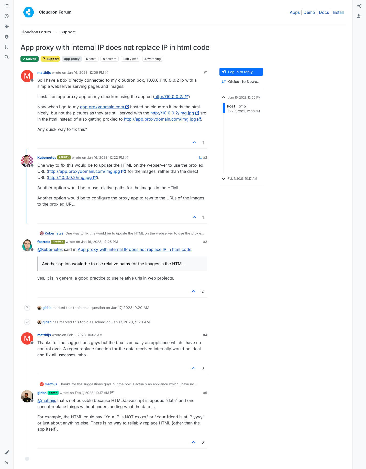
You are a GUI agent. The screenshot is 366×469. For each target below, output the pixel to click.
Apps (295, 12)
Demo (309, 12)
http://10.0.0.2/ (171, 96)
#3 (205, 242)
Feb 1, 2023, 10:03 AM (85, 335)
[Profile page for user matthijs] (27, 76)
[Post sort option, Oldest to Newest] (241, 82)
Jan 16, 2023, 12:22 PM (105, 157)
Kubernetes (46, 157)
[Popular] (6, 37)
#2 (205, 157)
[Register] (359, 16)
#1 (205, 72)
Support (50, 59)
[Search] (6, 57)
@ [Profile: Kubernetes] (50, 249)
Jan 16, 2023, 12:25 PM (99, 242)
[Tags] (6, 27)
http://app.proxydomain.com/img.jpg (162, 119)
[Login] (359, 6)
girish (46, 307)
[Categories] (6, 6)
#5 (205, 393)
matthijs (44, 72)
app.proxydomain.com (104, 106)
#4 (205, 335)
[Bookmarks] (6, 47)
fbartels (43, 242)
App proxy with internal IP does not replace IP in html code (134, 249)
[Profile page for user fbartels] (27, 245)
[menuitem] (359, 6)
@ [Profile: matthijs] (46, 400)
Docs (324, 12)
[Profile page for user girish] (27, 396)
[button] (6, 453)
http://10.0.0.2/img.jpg (174, 112)
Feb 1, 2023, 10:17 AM (92, 393)
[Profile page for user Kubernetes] (27, 161)
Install (338, 12)
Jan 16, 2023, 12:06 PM (85, 72)
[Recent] (6, 16)
